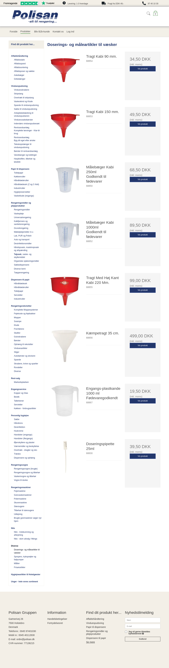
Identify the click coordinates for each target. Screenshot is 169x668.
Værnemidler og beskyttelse (26, 446)
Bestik (16, 397)
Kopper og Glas (21, 393)
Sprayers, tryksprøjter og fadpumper (25, 558)
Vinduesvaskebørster (23, 120)
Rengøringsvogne (19, 465)
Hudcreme (18, 431)
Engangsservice (18, 389)
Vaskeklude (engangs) (24, 196)
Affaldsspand (20, 63)
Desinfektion (19, 427)
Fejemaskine (19, 491)
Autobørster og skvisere (24, 356)
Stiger (16, 352)
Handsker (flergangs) (23, 438)
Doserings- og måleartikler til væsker (27, 551)
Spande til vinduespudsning (26, 105)
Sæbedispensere (21, 265)
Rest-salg (15, 378)
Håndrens (18, 423)
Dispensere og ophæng (24, 458)
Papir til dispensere (20, 169)
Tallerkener (19, 401)
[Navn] (142, 620)
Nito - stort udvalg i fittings (25, 539)
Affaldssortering (21, 67)
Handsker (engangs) (23, 435)
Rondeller (18, 367)
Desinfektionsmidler (23, 243)
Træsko (17, 454)
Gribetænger (19, 79)
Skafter (17, 333)
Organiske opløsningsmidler (26, 261)
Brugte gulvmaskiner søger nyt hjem (27, 519)
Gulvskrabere (20, 337)
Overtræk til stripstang (24, 97)
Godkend (143, 639)
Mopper (17, 317)
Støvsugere (19, 506)
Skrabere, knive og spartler (26, 364)
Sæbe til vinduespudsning (25, 109)
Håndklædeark (20, 283)
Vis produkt (143, 69)
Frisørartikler (19, 567)
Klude (16, 325)
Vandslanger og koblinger (25, 155)
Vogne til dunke (21, 480)
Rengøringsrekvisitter (21, 306)
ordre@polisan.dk (25, 639)
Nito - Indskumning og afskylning (24, 533)
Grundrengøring (21, 228)
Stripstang (18, 94)
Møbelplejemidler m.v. (24, 232)
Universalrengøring (22, 217)
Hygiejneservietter (22, 192)
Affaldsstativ (19, 60)
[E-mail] (142, 626)
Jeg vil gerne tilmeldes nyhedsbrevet (139, 633)
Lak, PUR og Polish (23, 236)
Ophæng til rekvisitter (23, 344)
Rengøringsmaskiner (21, 487)
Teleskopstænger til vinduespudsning (23, 145)
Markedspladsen (21, 382)
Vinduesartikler (20, 348)
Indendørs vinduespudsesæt (27, 123)
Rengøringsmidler (22, 210)
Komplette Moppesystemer (26, 310)
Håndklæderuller (21, 180)
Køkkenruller (19, 176)
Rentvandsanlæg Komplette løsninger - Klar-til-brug (27, 130)
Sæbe (16, 419)
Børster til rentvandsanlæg (26, 151)
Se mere (90, 642)
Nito (13, 528)
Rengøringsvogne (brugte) (26, 469)
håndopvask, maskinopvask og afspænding (26, 248)
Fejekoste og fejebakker (24, 313)
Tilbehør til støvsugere (24, 510)
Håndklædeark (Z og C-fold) (26, 184)
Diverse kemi (20, 269)
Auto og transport (22, 239)
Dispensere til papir (20, 280)
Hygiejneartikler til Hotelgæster (25, 574)
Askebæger (19, 75)
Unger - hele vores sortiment (24, 581)
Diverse (17, 371)
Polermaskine (20, 499)
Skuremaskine (20, 502)
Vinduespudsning (19, 86)
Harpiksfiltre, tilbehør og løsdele (24, 160)
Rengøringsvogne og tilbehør (27, 472)
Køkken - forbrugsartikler (25, 408)
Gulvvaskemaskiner (23, 495)
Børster (17, 340)
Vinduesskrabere (21, 90)
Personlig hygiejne (20, 415)
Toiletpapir (18, 173)
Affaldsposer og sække (24, 71)
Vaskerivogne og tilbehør (25, 476)
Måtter (17, 563)
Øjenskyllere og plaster (24, 442)
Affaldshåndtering (19, 56)
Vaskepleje (19, 213)
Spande (17, 360)
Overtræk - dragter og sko (25, 450)
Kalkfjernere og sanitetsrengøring (22, 222)
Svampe (17, 321)
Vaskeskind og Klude (23, 101)
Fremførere (19, 329)
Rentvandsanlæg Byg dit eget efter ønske (24, 139)
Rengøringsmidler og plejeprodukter (21, 204)
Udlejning (18, 514)
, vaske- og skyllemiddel (23, 255)
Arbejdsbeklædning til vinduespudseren (23, 114)
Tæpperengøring (21, 272)
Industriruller (19, 188)
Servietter (18, 295)
